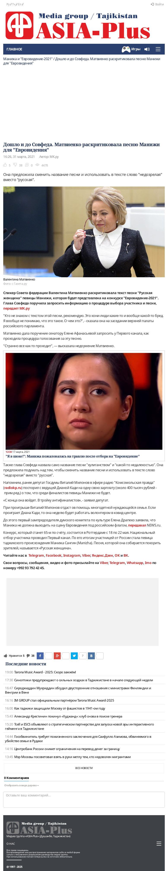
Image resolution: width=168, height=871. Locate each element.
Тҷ (14, 4)
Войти (157, 4)
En (19, 4)
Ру (8, 4)
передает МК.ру (16, 308)
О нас (10, 844)
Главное (14, 49)
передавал (137, 525)
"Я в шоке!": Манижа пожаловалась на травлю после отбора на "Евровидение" (72, 456)
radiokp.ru (12, 487)
